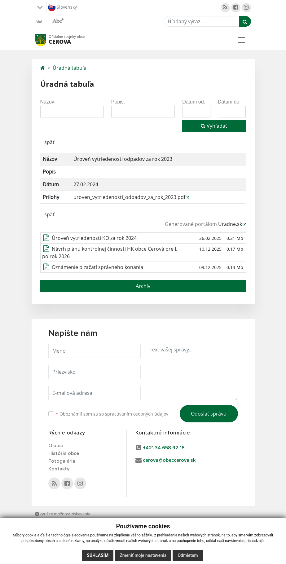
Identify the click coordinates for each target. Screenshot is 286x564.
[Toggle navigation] (241, 40)
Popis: (118, 101)
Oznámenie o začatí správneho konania (97, 267)
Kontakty (58, 468)
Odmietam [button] (188, 555)
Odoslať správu (209, 413)
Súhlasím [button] (97, 555)
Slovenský (62, 7)
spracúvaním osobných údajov (136, 414)
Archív (143, 286)
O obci (55, 445)
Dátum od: (193, 101)
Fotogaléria (61, 461)
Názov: (48, 101)
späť (49, 142)
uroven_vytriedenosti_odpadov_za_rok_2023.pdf (129, 197)
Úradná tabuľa (69, 67)
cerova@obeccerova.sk (169, 460)
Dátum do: (229, 101)
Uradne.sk (230, 224)
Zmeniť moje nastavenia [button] (143, 555)
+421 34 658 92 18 (164, 447)
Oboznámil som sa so (112, 414)
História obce (63, 453)
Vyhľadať (214, 125)
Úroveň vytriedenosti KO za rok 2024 (94, 238)
